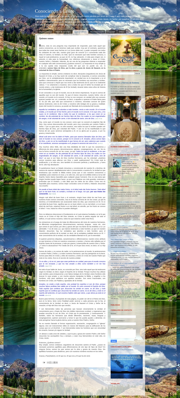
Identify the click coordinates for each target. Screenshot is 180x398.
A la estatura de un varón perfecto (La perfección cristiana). (124, 264)
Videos (121, 32)
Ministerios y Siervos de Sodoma (125, 83)
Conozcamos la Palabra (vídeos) (122, 350)
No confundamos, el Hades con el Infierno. (125, 202)
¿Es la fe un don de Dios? (119, 277)
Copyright (111, 32)
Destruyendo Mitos (120, 158)
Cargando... (115, 149)
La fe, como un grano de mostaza (122, 214)
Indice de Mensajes (63, 32)
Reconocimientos (97, 32)
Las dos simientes (117, 190)
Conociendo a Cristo (55, 11)
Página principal (45, 32)
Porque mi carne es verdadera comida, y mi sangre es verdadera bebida (126, 290)
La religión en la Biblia (118, 251)
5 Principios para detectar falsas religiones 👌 (130, 161)
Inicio (72, 371)
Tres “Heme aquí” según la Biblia (122, 239)
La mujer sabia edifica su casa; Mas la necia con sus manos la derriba (126, 226)
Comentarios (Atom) (56, 376)
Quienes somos (80, 32)
